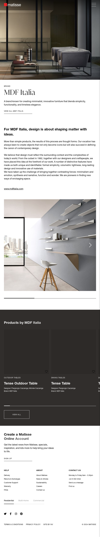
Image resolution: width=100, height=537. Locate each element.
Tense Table (60, 383)
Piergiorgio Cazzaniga (19, 388)
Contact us (40, 490)
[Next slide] (90, 245)
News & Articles (42, 479)
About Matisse (41, 475)
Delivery (7, 475)
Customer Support (11, 483)
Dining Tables (58, 378)
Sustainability (41, 483)
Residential (9, 501)
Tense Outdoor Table (20, 383)
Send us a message (76, 483)
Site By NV (48, 524)
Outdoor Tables (12, 378)
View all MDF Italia (13, 111)
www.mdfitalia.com (13, 189)
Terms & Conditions (13, 524)
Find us (71, 486)
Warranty (7, 486)
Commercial (38, 501)
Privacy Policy (33, 524)
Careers (39, 486)
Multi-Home (23, 501)
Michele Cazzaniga (36, 388)
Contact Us (75, 471)
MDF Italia (13, 391)
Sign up (8, 459)
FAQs (6, 490)
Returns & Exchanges (12, 479)
